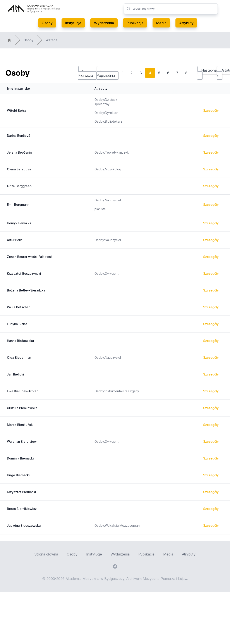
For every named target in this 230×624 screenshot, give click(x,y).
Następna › (207, 73)
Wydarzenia (104, 23)
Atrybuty (186, 23)
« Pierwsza (85, 73)
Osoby (47, 23)
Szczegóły (211, 110)
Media (161, 23)
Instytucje (73, 23)
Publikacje (135, 23)
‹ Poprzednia (106, 73)
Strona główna (46, 554)
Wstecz (51, 40)
